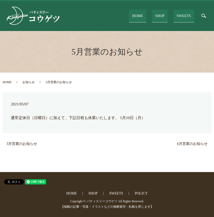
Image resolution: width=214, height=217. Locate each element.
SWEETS (186, 15)
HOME (150, 15)
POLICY (141, 193)
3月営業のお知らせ (21, 144)
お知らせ (28, 82)
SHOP (167, 15)
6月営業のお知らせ (192, 144)
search (204, 16)
